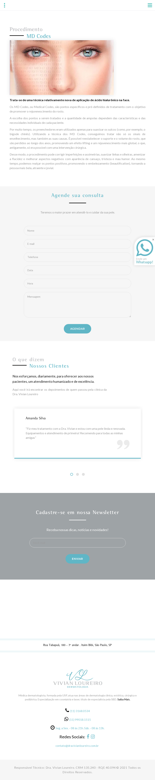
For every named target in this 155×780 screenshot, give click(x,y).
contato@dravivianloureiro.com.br (77, 745)
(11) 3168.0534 (80, 711)
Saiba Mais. (123, 699)
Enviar (77, 559)
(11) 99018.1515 (80, 719)
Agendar (77, 328)
